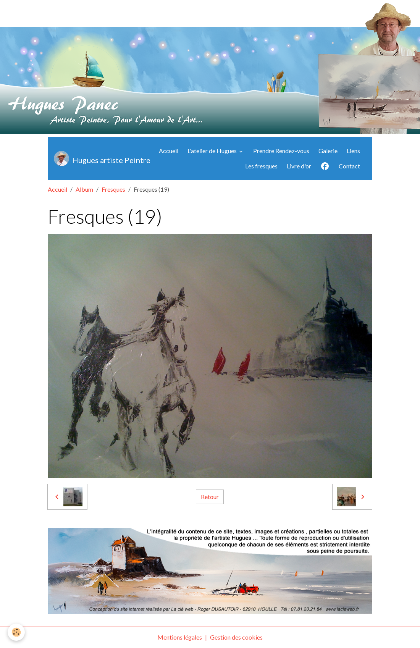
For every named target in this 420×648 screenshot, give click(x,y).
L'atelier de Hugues (212, 150)
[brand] (94, 158)
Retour (210, 496)
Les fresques (261, 166)
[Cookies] (16, 632)
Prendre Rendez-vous (281, 150)
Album (84, 189)
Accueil (168, 150)
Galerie (328, 150)
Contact (349, 166)
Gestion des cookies (236, 637)
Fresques (113, 189)
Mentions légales (179, 637)
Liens (353, 150)
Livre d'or (299, 166)
